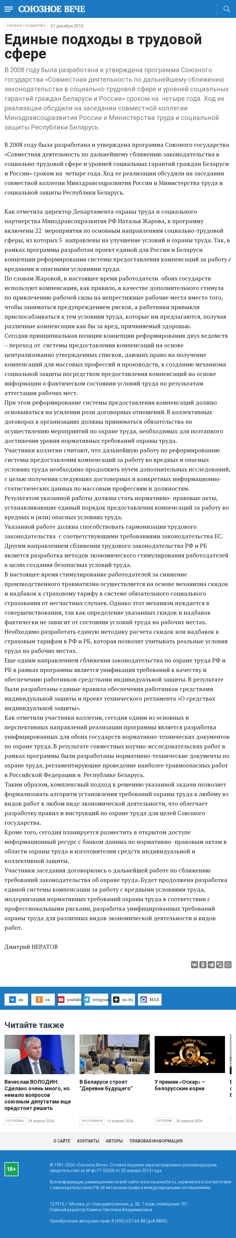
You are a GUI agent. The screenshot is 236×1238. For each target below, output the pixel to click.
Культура (164, 1121)
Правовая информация (156, 1141)
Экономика (92, 1121)
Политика (15, 1121)
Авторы (114, 1141)
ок (43, 999)
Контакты (88, 1141)
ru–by (123, 999)
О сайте (61, 1141)
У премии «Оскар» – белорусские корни (180, 1085)
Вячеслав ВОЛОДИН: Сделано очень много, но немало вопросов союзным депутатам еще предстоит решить (37, 1095)
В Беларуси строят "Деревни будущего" (106, 1085)
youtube (69, 999)
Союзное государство (26, 25)
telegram (96, 999)
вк (16, 999)
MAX (149, 999)
